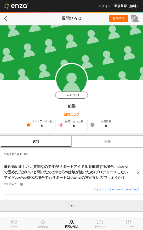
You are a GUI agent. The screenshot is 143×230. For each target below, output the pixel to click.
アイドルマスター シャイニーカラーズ (116, 189)
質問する (118, 18)
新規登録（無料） (126, 6)
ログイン (105, 6)
